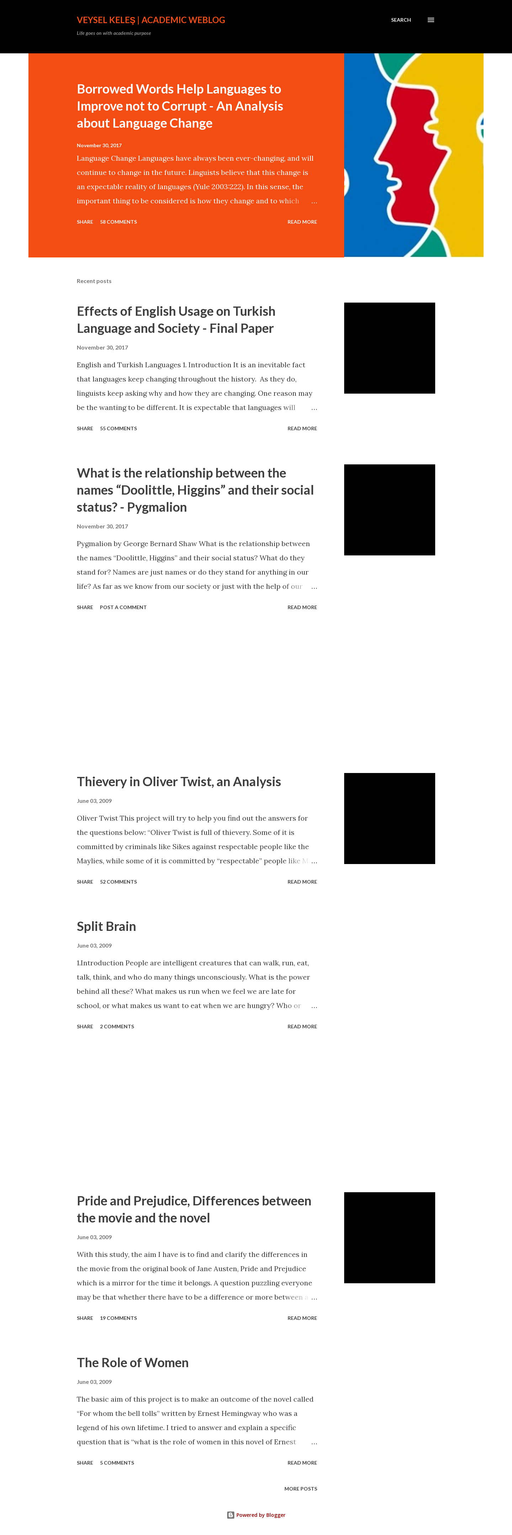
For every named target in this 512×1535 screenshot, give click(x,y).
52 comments (118, 882)
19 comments (118, 1318)
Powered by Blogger (256, 1515)
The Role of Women (133, 1362)
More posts (300, 1489)
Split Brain (106, 926)
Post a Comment (123, 607)
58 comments (118, 222)
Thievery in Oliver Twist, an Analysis (179, 781)
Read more (302, 222)
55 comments (118, 428)
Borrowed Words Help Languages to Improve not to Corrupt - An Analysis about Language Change (180, 105)
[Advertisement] (197, 693)
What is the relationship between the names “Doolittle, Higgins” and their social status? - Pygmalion (195, 490)
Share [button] (85, 222)
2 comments (117, 1026)
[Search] (401, 20)
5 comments (117, 1463)
